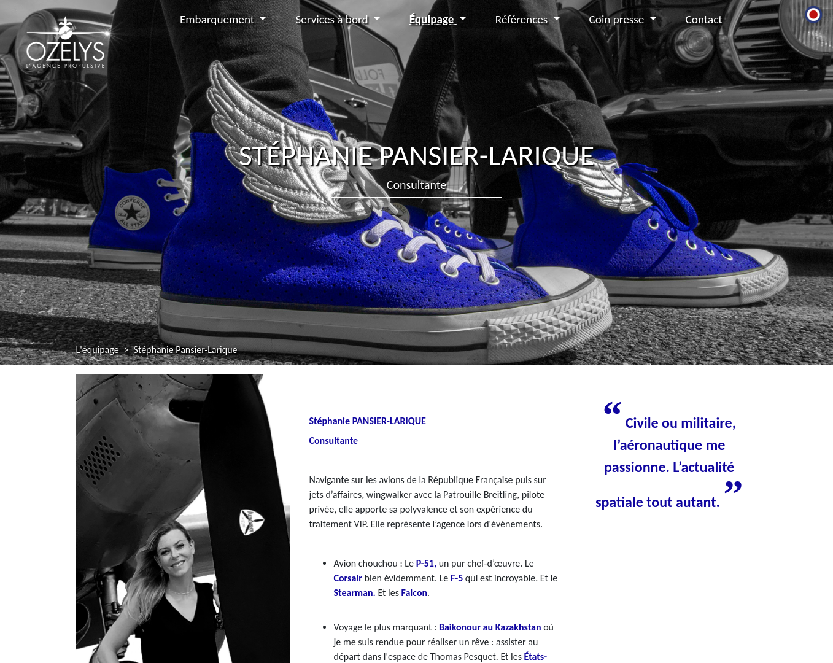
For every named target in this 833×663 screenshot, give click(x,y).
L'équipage (97, 349)
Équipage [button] (433, 19)
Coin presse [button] (618, 19)
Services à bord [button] (332, 19)
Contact (704, 19)
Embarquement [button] (218, 19)
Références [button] (523, 19)
